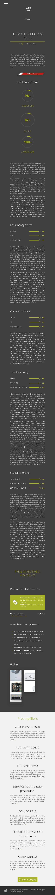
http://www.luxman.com (18, 616)
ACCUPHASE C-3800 (27, 727)
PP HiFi (22, 600)
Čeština (27, 19)
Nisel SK (23, 605)
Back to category (29, 879)
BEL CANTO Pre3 (27, 766)
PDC (23, 892)
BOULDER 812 (28, 811)
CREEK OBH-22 (27, 856)
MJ (22, 44)
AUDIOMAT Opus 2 (27, 747)
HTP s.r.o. (24, 598)
